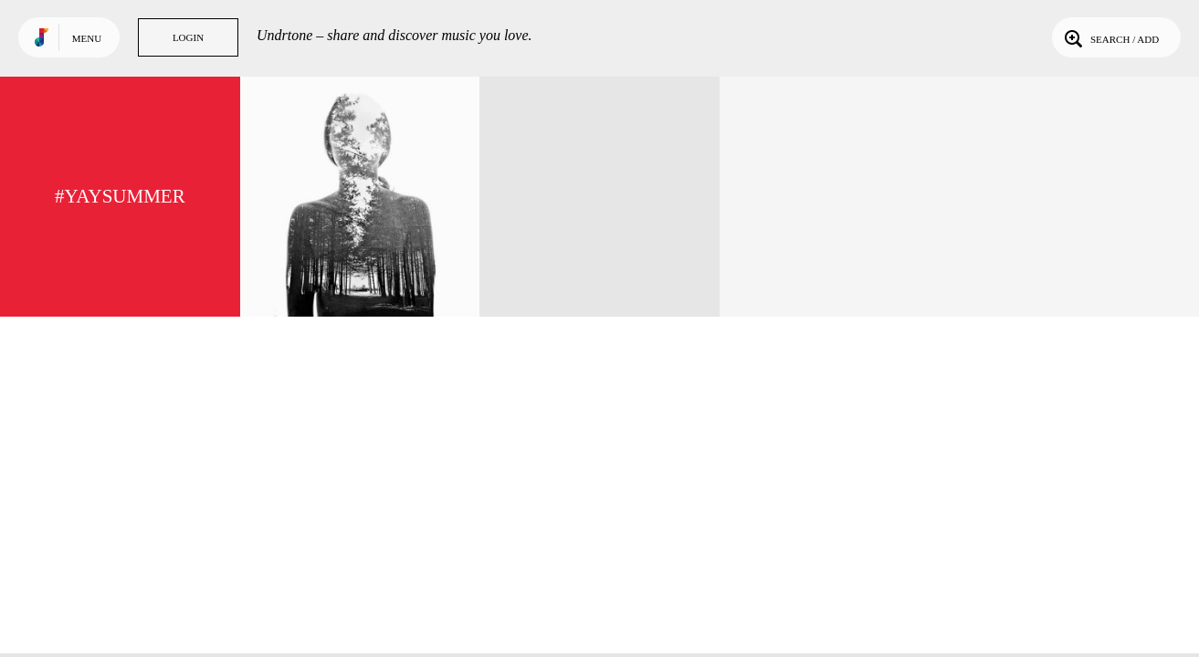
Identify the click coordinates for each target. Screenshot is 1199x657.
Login (188, 37)
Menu (86, 38)
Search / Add (1110, 37)
